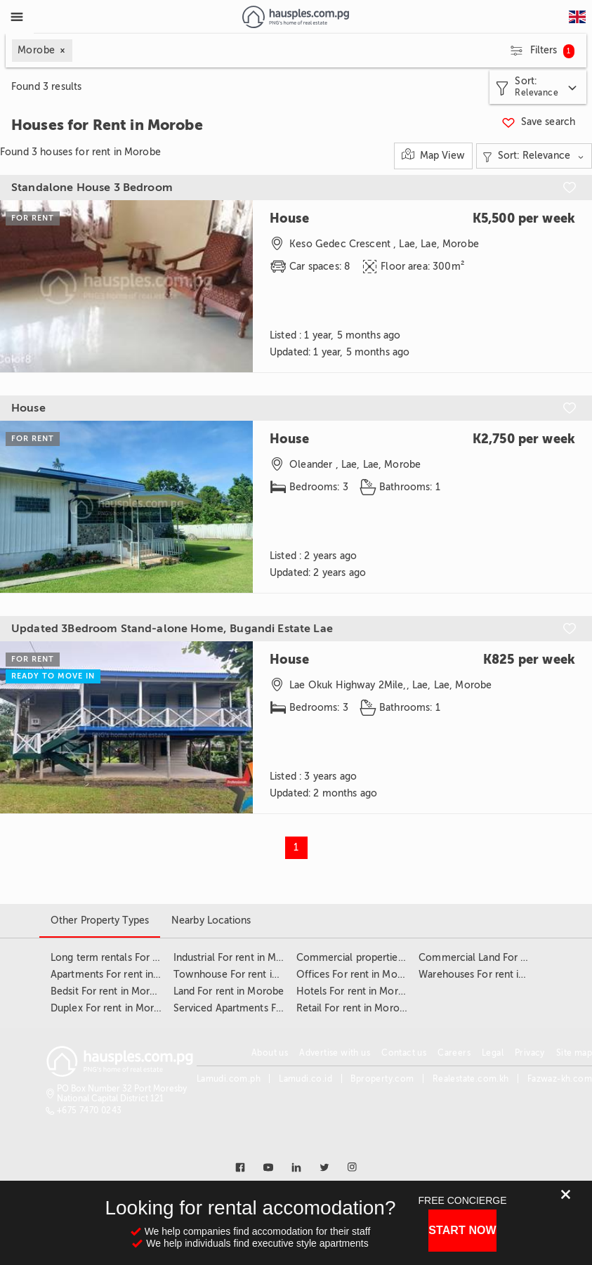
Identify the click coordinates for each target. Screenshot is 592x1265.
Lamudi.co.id (305, 1079)
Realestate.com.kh (471, 1079)
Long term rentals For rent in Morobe (136, 957)
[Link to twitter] (324, 1167)
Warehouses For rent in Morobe (491, 974)
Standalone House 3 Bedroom (92, 187)
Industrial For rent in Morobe (238, 957)
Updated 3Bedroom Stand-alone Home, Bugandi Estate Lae (172, 628)
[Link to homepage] (295, 17)
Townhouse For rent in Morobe (245, 974)
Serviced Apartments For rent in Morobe (265, 1008)
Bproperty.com (382, 1079)
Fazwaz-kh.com (559, 1079)
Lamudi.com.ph (229, 1079)
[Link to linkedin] (296, 1167)
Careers (454, 1053)
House (28, 408)
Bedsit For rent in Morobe (109, 991)
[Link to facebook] (240, 1167)
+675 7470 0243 (89, 1110)
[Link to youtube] (268, 1167)
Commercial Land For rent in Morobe (503, 957)
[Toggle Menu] (17, 17)
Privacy (530, 1053)
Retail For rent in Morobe (354, 1008)
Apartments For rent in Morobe (121, 974)
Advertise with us (334, 1053)
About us (269, 1053)
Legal (493, 1053)
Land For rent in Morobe (228, 991)
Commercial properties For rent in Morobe (394, 957)
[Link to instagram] (352, 1167)
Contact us (403, 1053)
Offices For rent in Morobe (357, 974)
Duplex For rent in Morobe (111, 1008)
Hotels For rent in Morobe (356, 991)
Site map (574, 1053)
